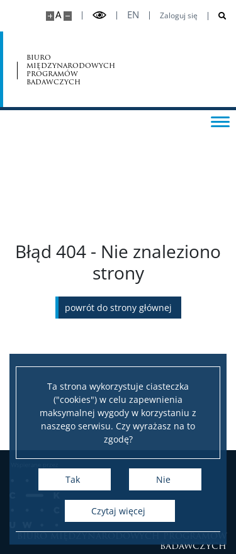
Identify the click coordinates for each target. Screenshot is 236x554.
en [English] (133, 15)
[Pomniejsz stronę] (68, 16)
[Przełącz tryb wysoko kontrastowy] (99, 15)
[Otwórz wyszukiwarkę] (217, 16)
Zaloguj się (179, 16)
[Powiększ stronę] (50, 16)
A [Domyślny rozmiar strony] (58, 15)
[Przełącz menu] (220, 121)
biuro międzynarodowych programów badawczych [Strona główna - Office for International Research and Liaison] (70, 69)
